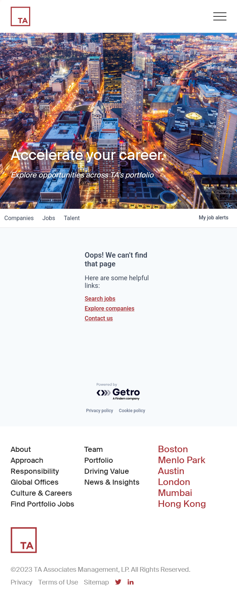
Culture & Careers (41, 493)
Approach (27, 460)
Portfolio (98, 460)
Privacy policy (99, 410)
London (174, 482)
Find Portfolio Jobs (42, 504)
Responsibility (35, 471)
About (21, 449)
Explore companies (109, 308)
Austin (171, 471)
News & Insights (112, 482)
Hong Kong (182, 504)
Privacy (21, 582)
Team (93, 449)
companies (20, 218)
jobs (53, 218)
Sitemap (96, 582)
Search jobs (100, 298)
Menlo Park (181, 460)
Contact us (99, 318)
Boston (173, 449)
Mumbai (175, 493)
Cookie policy (132, 410)
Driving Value (106, 471)
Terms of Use (58, 582)
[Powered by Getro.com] (118, 392)
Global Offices (35, 482)
